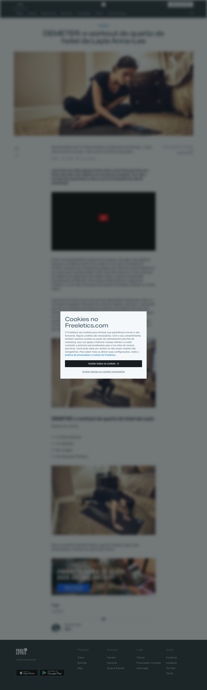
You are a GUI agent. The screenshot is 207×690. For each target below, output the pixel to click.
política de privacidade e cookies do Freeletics (90, 354)
